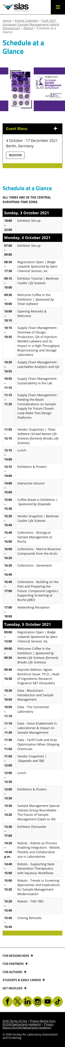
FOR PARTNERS (13, 964)
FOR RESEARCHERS (16, 956)
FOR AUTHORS (13, 972)
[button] (58, 7)
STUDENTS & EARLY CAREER (22, 980)
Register (15, 155)
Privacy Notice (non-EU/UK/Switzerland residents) (29, 1022)
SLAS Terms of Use (15, 1021)
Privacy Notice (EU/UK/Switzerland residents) (28, 1026)
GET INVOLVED (13, 988)
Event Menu (16, 128)
